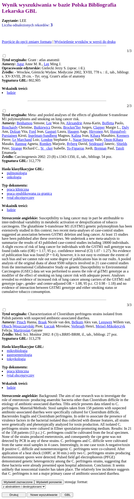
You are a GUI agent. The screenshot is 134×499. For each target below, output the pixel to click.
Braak (42, 322)
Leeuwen (105, 322)
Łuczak (49, 326)
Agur (20, 64)
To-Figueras (75, 148)
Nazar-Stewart (83, 140)
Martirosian (22, 330)
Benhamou (24, 123)
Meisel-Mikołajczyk (110, 326)
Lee (46, 64)
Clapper (99, 127)
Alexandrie (74, 123)
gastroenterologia (19, 355)
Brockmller (72, 127)
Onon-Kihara (113, 140)
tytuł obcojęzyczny (20, 198)
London (46, 140)
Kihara (95, 135)
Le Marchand (22, 140)
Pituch (21, 322)
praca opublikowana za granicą (29, 193)
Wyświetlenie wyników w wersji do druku (85, 42)
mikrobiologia (17, 351)
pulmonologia (17, 173)
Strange (16, 148)
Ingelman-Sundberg (42, 135)
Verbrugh (78, 326)
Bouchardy (10, 127)
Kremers (123, 135)
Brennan (100, 148)
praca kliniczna (18, 189)
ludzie (11, 93)
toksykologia (16, 359)
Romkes (45, 144)
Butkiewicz (42, 127)
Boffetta (108, 123)
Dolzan (15, 131)
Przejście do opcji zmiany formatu (27, 42)
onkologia (14, 177)
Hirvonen (96, 131)
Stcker (46, 148)
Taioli (120, 148)
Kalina (76, 135)
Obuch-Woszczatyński (18, 326)
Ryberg (72, 144)
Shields (122, 144)
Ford (32, 131)
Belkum (77, 322)
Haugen (73, 131)
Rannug (21, 144)
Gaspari (51, 131)
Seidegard (96, 144)
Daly (125, 127)
